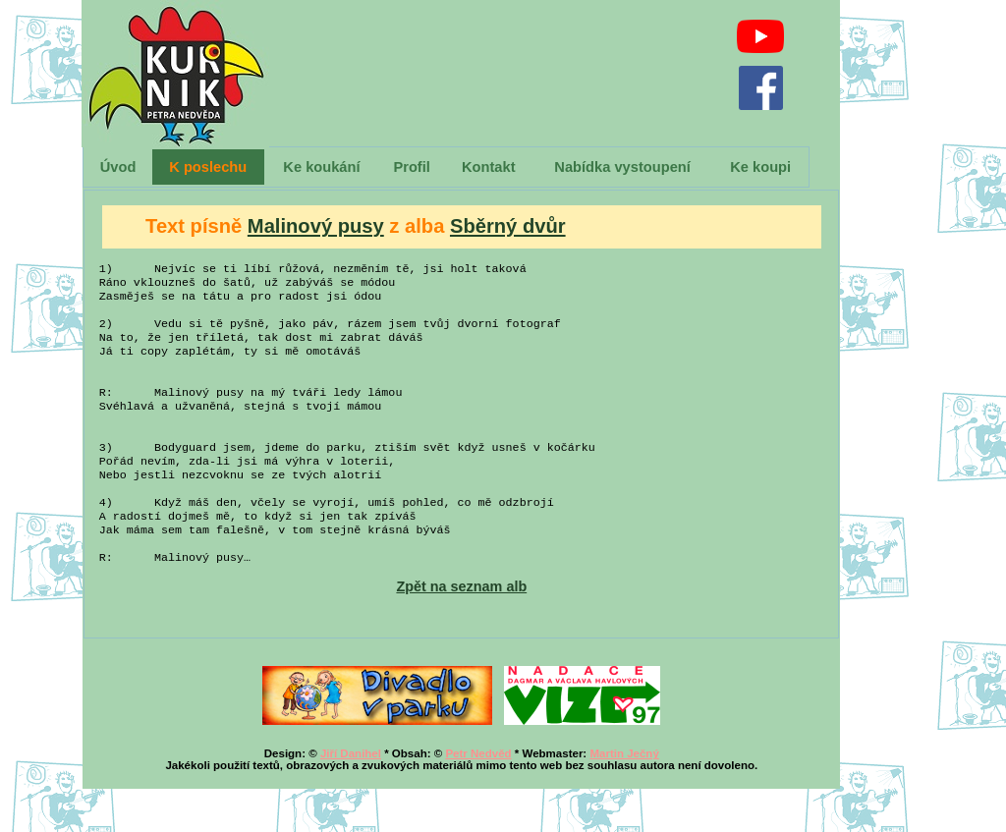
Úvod (118, 167)
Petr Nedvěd (478, 797)
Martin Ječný (623, 797)
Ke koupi (760, 167)
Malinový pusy (316, 226)
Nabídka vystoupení (622, 167)
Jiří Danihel (350, 797)
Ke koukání (321, 167)
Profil (411, 167)
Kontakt (489, 167)
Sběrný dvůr (508, 226)
